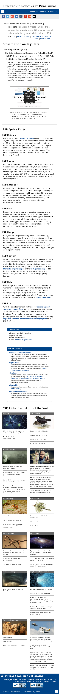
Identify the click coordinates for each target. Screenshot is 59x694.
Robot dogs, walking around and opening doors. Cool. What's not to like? (42, 667)
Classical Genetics (38, 12)
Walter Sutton (15, 389)
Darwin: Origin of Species (39, 431)
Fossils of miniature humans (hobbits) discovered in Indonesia (14, 474)
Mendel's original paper (14, 269)
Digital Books (14, 363)
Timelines (52, 12)
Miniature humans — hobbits (14, 645)
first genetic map (38, 269)
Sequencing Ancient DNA (12, 564)
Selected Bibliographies (18, 391)
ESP (14, 36)
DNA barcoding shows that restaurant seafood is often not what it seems (14, 526)
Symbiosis (34, 498)
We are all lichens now (38, 522)
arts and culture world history (33, 378)
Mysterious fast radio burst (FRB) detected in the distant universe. (40, 552)
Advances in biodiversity (12, 520)
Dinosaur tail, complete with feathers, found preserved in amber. (13, 552)
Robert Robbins (27, 138)
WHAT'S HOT (45, 39)
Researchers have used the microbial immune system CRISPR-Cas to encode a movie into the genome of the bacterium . (14, 489)
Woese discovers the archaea (13, 516)
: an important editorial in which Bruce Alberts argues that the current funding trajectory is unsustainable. (42, 470)
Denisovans (7, 641)
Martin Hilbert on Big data (40, 593)
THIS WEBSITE (37, 36)
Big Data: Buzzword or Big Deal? (41, 589)
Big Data (36, 692)
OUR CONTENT (23, 36)
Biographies (13, 385)
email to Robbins (44, 297)
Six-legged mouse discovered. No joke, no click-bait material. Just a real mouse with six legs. (41, 639)
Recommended (17, 692)
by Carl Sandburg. (29, 369)
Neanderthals (8, 637)
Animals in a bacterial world (40, 526)
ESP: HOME (5, 692)
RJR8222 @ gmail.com (23, 340)
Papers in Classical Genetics (20, 352)
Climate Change (9, 572)
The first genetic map (38, 439)
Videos (28, 692)
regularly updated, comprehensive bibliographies (25, 318)
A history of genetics (37, 443)
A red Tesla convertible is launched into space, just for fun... (40, 646)
